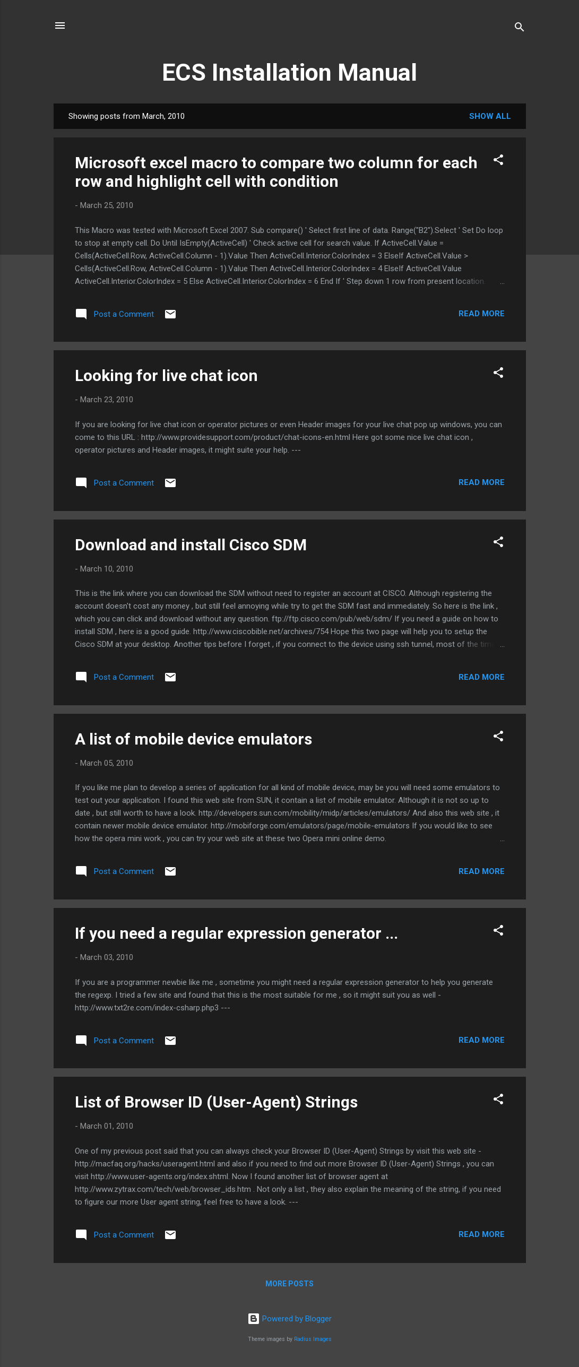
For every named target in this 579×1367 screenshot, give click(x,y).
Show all (490, 116)
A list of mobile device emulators (193, 739)
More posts (289, 1283)
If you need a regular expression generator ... (236, 933)
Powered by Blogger (289, 1318)
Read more (482, 313)
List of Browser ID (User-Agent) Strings (216, 1102)
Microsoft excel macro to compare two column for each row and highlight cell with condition (276, 172)
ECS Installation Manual (289, 72)
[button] (498, 161)
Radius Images (313, 1339)
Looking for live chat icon (166, 375)
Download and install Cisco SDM (191, 544)
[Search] (519, 29)
